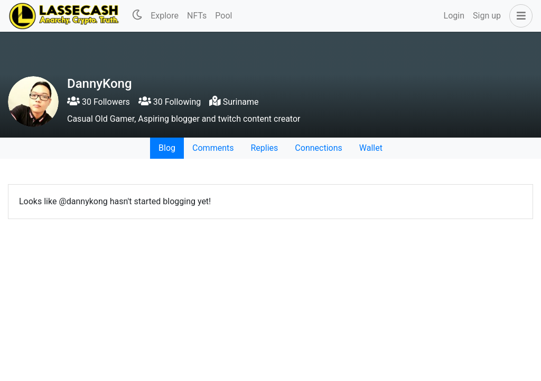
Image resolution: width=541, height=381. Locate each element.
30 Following (169, 102)
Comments (213, 148)
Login (454, 16)
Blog (166, 148)
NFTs (197, 16)
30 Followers (98, 102)
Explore (165, 16)
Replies (264, 148)
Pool (223, 16)
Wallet (371, 148)
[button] (519, 16)
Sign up (487, 16)
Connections (318, 148)
